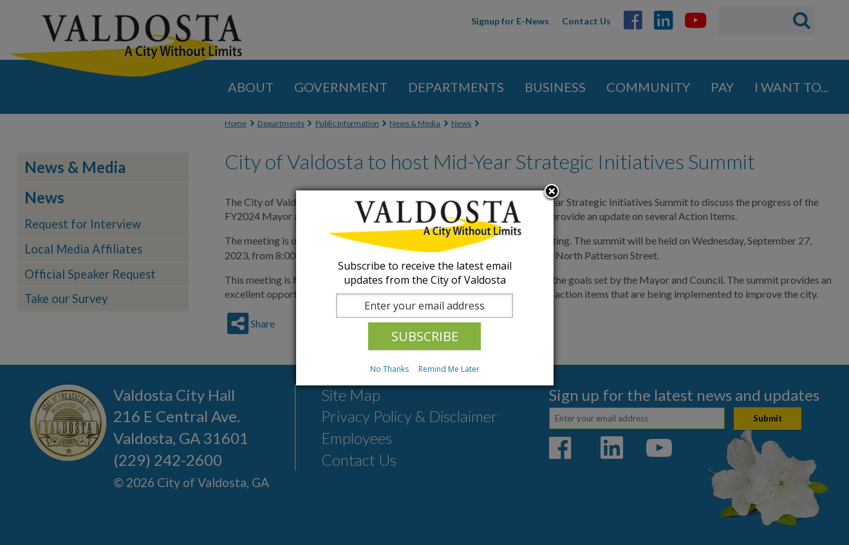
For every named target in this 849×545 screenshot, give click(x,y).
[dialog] (425, 287)
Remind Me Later (449, 369)
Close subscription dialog (551, 192)
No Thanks (389, 369)
